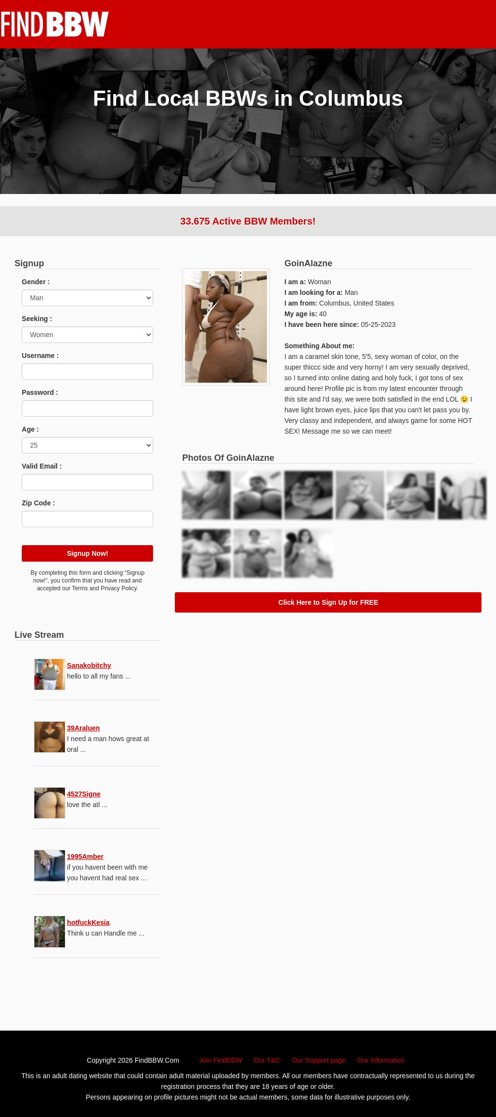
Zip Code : (38, 503)
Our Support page (318, 1060)
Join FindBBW (220, 1060)
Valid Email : (42, 466)
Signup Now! (87, 553)
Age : (30, 429)
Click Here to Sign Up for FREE (328, 602)
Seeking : (37, 319)
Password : (40, 392)
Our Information (380, 1060)
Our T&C (267, 1060)
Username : (40, 355)
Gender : (36, 282)
